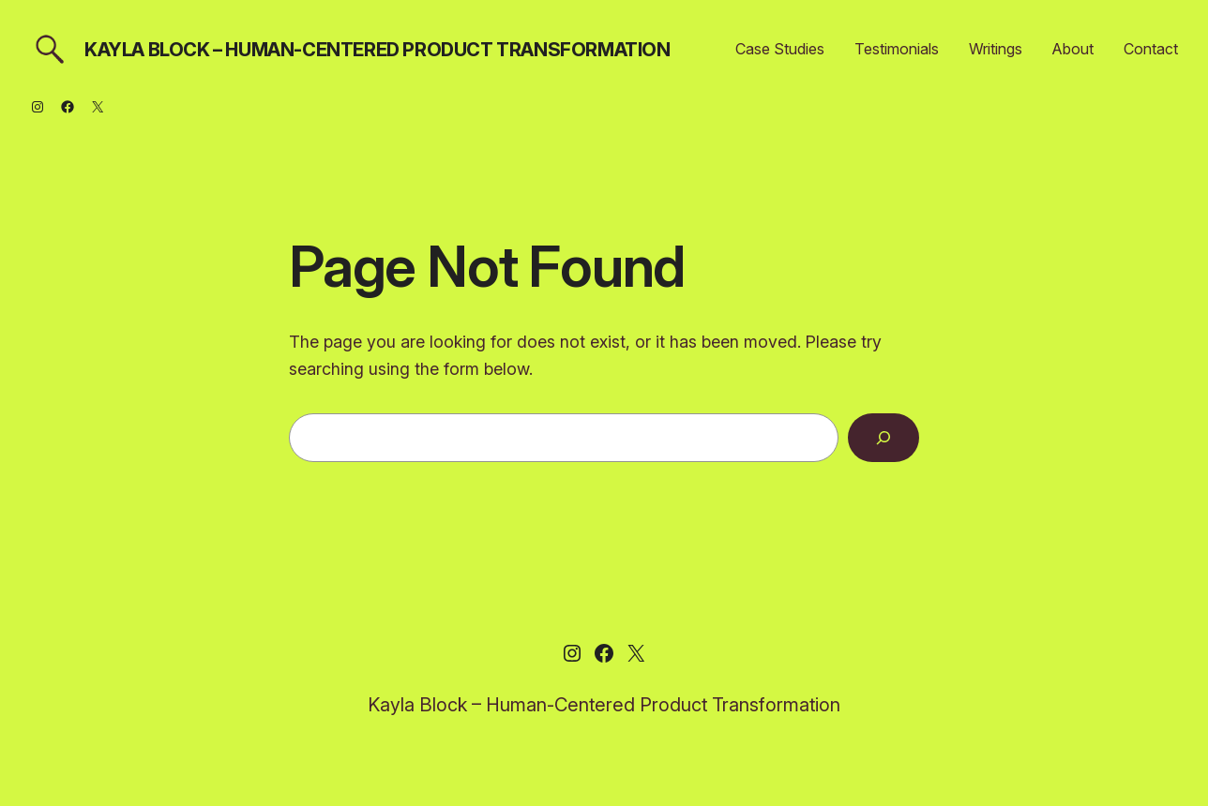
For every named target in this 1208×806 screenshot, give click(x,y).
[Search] (883, 437)
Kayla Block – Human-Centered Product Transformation (377, 49)
